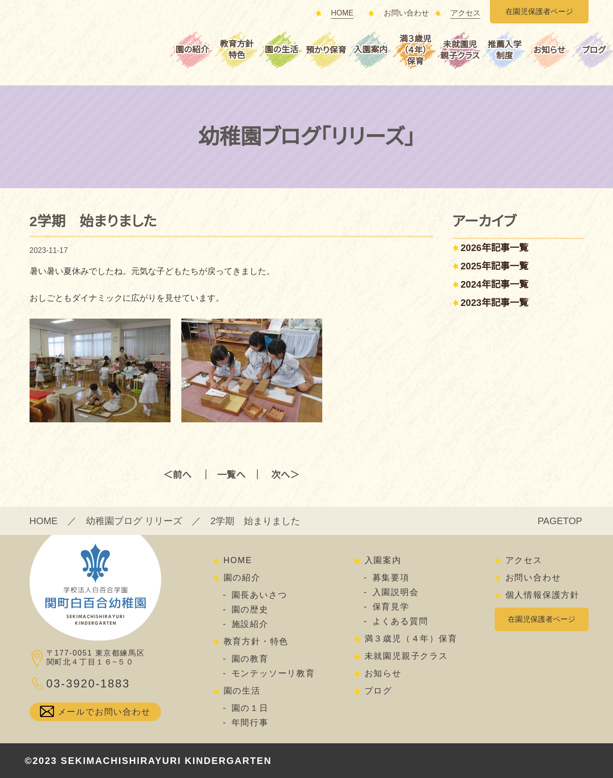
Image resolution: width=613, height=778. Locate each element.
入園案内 (371, 49)
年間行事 (250, 722)
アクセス (465, 13)
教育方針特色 (237, 49)
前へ (182, 475)
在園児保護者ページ (539, 11)
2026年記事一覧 (495, 248)
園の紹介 (192, 49)
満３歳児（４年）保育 (415, 50)
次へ (280, 475)
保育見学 (391, 606)
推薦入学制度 (504, 50)
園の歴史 (250, 609)
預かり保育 (326, 50)
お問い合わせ (406, 13)
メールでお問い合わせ (104, 712)
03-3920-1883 (88, 683)
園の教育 (250, 659)
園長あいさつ (259, 595)
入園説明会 (395, 592)
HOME (342, 13)
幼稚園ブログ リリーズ (134, 521)
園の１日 (250, 708)
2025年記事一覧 (495, 266)
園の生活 (281, 49)
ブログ (378, 690)
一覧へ (231, 475)
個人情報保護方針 (542, 595)
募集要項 (391, 577)
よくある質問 (400, 621)
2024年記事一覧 (495, 284)
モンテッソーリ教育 (273, 673)
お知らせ (549, 50)
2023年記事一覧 (495, 302)
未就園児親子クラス (460, 50)
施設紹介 (250, 624)
